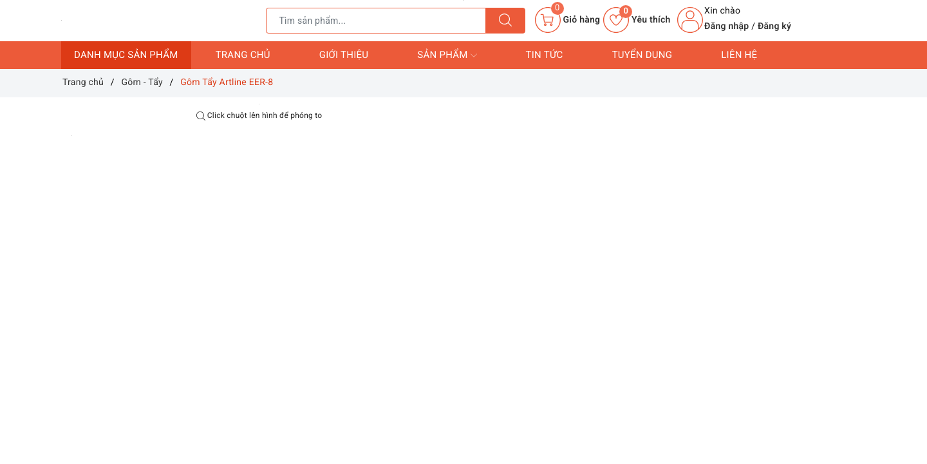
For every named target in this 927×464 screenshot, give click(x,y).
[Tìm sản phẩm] (376, 21)
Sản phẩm (446, 55)
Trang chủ (243, 55)
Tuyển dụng (642, 55)
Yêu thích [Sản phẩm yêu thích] (636, 20)
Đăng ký (774, 26)
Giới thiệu (344, 55)
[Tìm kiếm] (505, 21)
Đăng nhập (726, 26)
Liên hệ (739, 55)
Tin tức (544, 55)
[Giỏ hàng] (567, 20)
